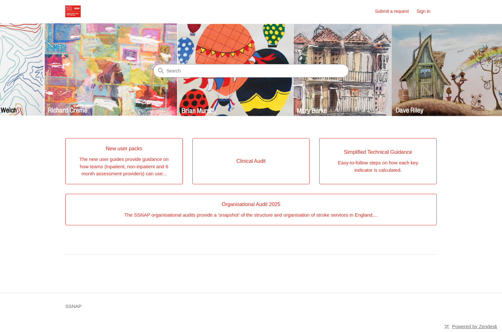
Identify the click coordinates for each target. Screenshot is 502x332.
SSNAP (73, 306)
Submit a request (392, 11)
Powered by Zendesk (474, 326)
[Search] (251, 70)
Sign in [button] (423, 11)
